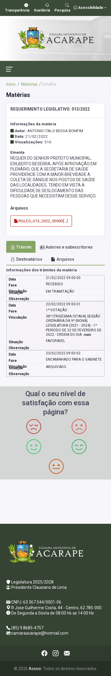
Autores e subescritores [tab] (66, 247)
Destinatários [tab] (26, 259)
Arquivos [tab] (62, 259)
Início (11, 84)
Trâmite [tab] (21, 247)
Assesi (35, 668)
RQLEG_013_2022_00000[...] (41, 221)
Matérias (29, 84)
